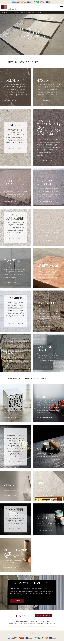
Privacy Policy (34, 621)
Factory (24, 12)
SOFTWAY (55, 626)
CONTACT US (15, 601)
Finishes (39, 12)
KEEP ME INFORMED (43, 615)
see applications (10, 101)
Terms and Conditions (22, 621)
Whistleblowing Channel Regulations (45, 623)
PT (57, 7)
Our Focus (16, 12)
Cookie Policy (44, 621)
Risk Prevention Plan (26, 623)
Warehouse (32, 12)
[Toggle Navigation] (61, 7)
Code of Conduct (13, 623)
